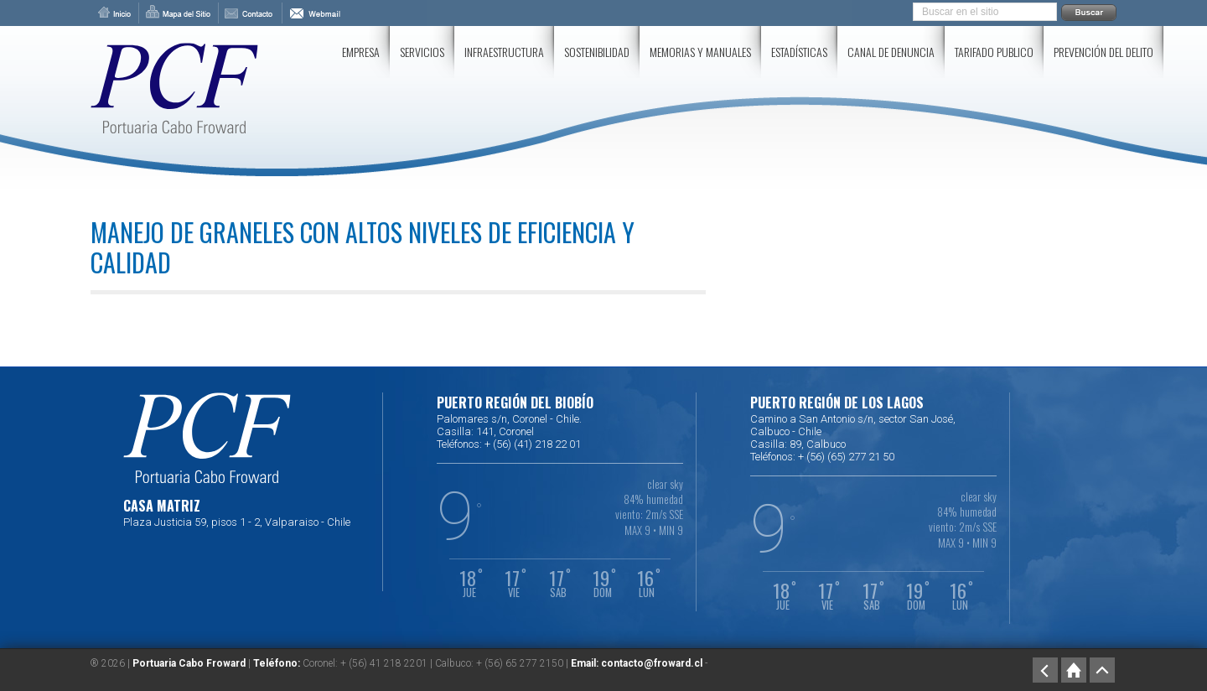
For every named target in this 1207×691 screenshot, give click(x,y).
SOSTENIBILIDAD (596, 51)
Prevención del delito (1103, 51)
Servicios (422, 51)
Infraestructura (504, 51)
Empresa (361, 51)
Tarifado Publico (994, 51)
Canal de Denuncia (891, 51)
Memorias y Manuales (700, 51)
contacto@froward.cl (651, 663)
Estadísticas (799, 51)
